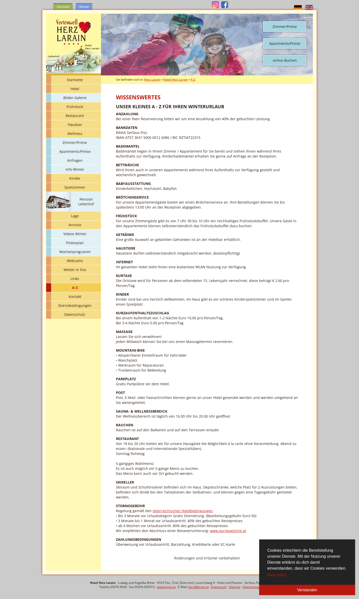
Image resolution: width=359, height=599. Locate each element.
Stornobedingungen (74, 305)
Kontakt (75, 296)
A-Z (75, 287)
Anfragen (75, 160)
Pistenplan (75, 242)
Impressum (219, 587)
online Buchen (285, 60)
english (309, 7)
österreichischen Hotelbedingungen (183, 510)
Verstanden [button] (307, 590)
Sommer (63, 6)
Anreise (75, 224)
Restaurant (75, 115)
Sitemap (234, 587)
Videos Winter (75, 233)
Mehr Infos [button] (276, 575)
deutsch (298, 7)
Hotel (75, 88)
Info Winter (75, 169)
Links (75, 278)
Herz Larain (152, 79)
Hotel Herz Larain (175, 79)
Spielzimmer (74, 187)
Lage (75, 216)
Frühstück (75, 106)
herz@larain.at (198, 587)
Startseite (75, 79)
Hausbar (75, 124)
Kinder (75, 178)
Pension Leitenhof (86, 201)
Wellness (74, 133)
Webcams (75, 260)
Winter (84, 6)
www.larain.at (166, 587)
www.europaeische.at (228, 530)
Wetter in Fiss (75, 269)
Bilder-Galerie (75, 97)
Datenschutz (74, 314)
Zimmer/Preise (284, 26)
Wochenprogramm (74, 251)
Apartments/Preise (284, 43)
